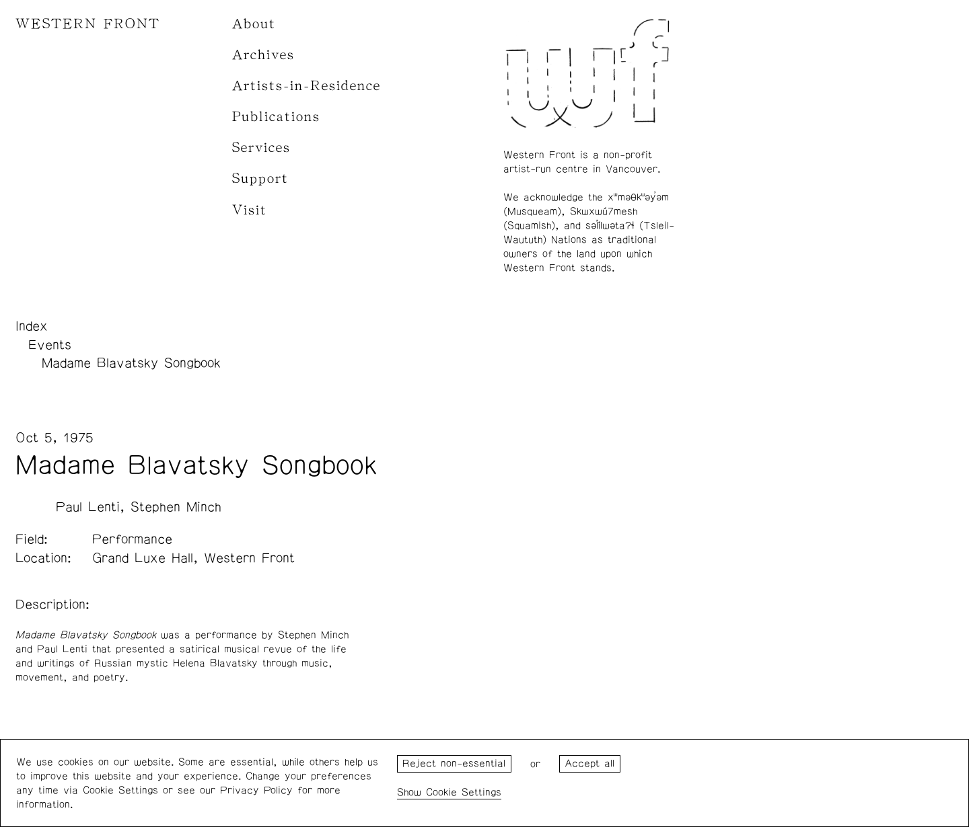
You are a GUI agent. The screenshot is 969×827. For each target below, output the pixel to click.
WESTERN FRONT (87, 24)
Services (261, 148)
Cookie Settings (463, 792)
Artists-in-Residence (306, 86)
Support (260, 178)
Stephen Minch (176, 507)
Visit (249, 210)
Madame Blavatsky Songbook (131, 363)
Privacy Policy (256, 790)
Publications (276, 117)
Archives (263, 55)
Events (49, 345)
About (254, 24)
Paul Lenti (88, 507)
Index (31, 326)
